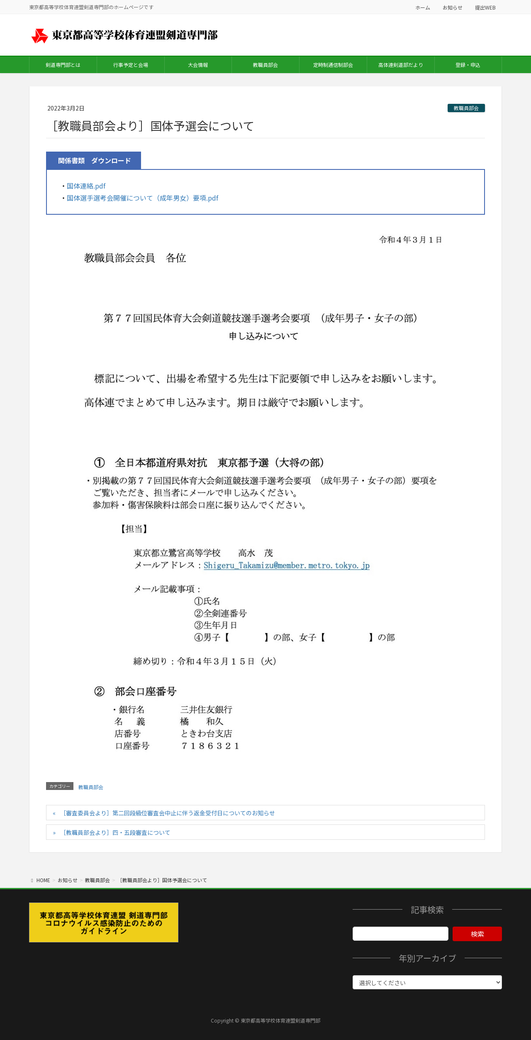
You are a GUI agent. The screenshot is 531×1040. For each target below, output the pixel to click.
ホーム (422, 7)
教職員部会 (466, 107)
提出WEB (485, 7)
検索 (477, 934)
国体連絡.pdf (86, 186)
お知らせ (453, 7)
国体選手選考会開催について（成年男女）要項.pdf (142, 198)
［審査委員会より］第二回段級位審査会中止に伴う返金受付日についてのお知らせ (167, 813)
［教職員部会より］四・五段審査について (115, 832)
